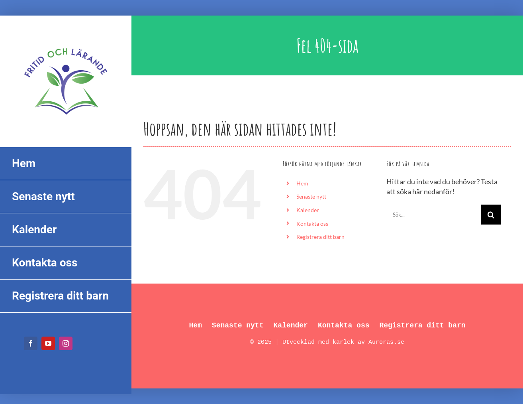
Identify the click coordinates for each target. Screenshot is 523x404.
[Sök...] (433, 215)
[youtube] (48, 343)
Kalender (307, 210)
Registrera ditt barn (320, 236)
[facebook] (30, 343)
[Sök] (491, 215)
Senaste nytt (311, 196)
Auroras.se (386, 342)
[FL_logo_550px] (66, 43)
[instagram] (65, 343)
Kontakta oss (312, 223)
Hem (302, 183)
